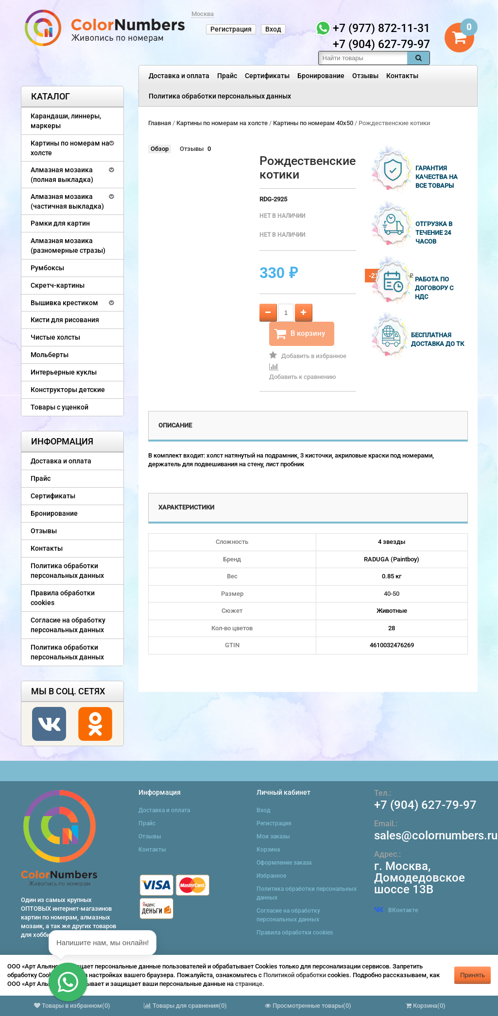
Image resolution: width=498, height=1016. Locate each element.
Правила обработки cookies (63, 597)
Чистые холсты (55, 337)
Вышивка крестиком (64, 303)
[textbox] (363, 58)
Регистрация (231, 29)
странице (248, 983)
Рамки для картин (60, 223)
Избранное (271, 875)
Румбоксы (47, 268)
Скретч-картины (58, 285)
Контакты (402, 76)
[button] (68, 982)
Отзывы (365, 76)
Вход (273, 29)
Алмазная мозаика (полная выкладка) (62, 174)
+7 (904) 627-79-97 (425, 805)
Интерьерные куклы (64, 372)
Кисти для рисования (65, 320)
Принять (472, 975)
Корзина (268, 849)
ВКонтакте (396, 910)
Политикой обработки (294, 975)
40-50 (391, 593)
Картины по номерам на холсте (70, 148)
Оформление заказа (284, 862)
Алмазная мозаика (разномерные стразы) (68, 245)
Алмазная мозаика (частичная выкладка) (67, 201)
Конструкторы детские (68, 389)
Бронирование (320, 76)
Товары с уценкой (59, 407)
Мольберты (50, 355)
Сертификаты (267, 76)
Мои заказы (273, 836)
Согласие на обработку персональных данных (68, 625)
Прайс (227, 76)
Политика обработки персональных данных (220, 96)
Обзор (160, 148)
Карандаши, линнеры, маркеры (66, 121)
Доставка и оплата (179, 76)
